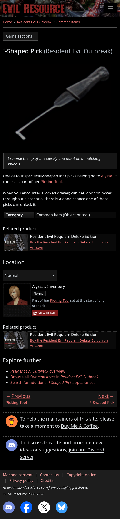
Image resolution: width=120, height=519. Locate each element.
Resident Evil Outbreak (34, 22)
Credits (47, 480)
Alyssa (106, 176)
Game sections (19, 36)
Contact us (49, 474)
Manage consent (18, 474)
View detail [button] (46, 313)
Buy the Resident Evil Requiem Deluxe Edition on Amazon (69, 245)
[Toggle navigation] (110, 8)
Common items (68, 22)
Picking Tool (51, 181)
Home (7, 22)
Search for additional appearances (52, 382)
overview (37, 371)
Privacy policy (21, 480)
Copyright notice (81, 474)
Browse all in (54, 376)
